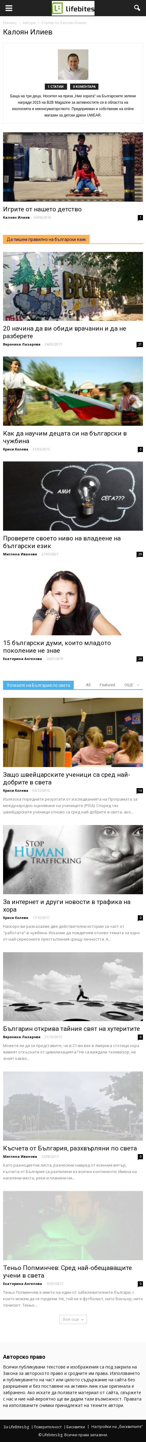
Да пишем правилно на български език (46, 239)
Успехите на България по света (38, 685)
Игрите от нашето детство (43, 209)
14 (140, 790)
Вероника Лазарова (22, 344)
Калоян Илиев (16, 217)
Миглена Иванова (20, 554)
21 (140, 344)
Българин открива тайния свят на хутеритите (71, 1028)
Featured (107, 685)
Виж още (73, 1319)
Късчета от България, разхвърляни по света (70, 1148)
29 (140, 554)
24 (140, 659)
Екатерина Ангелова (22, 658)
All (88, 685)
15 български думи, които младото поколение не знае (57, 646)
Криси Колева (15, 449)
